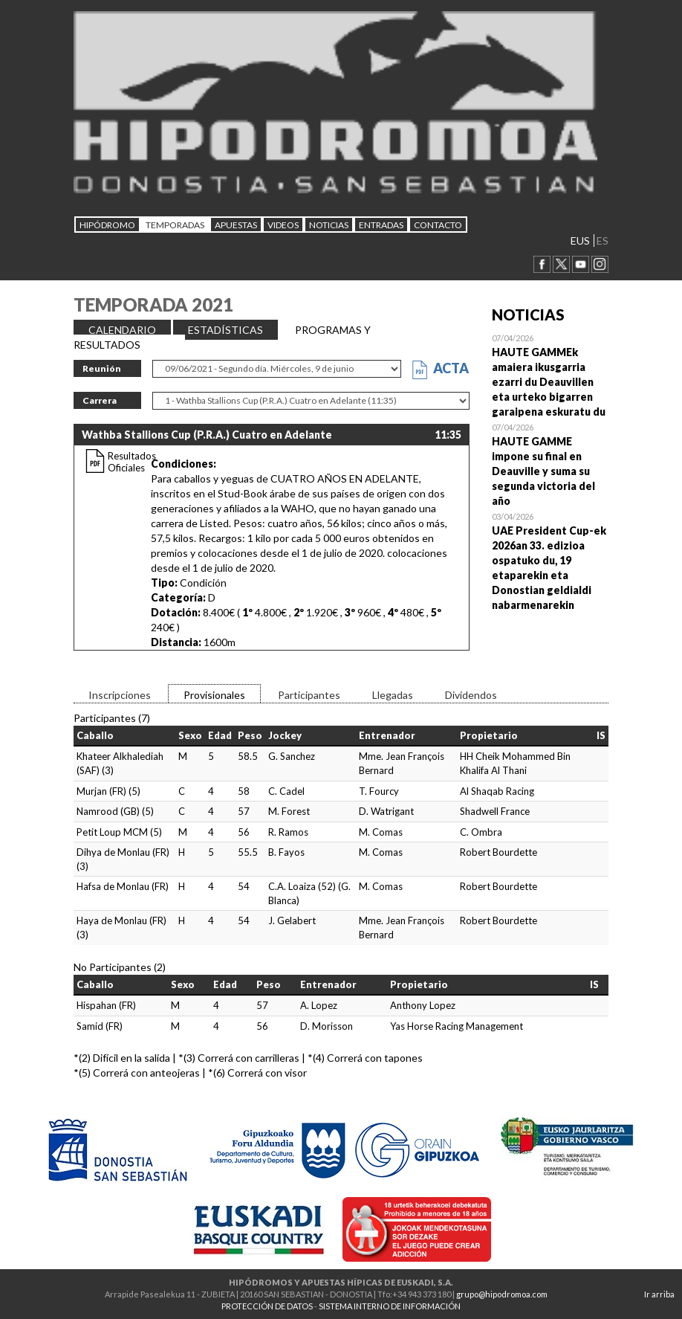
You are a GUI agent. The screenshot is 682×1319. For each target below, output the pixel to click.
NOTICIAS (328, 224)
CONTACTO (438, 224)
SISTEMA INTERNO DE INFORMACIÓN (390, 1306)
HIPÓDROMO (107, 224)
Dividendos (471, 694)
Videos (283, 224)
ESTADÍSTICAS (225, 329)
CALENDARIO (122, 329)
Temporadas (175, 224)
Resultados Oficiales (132, 462)
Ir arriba (659, 1294)
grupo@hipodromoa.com (502, 1294)
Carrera (99, 400)
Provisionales (214, 694)
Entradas (381, 224)
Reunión (101, 368)
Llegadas (392, 694)
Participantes (309, 694)
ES (602, 240)
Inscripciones (119, 694)
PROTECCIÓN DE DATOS (267, 1306)
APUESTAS (236, 224)
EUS (580, 240)
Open (550, 374)
